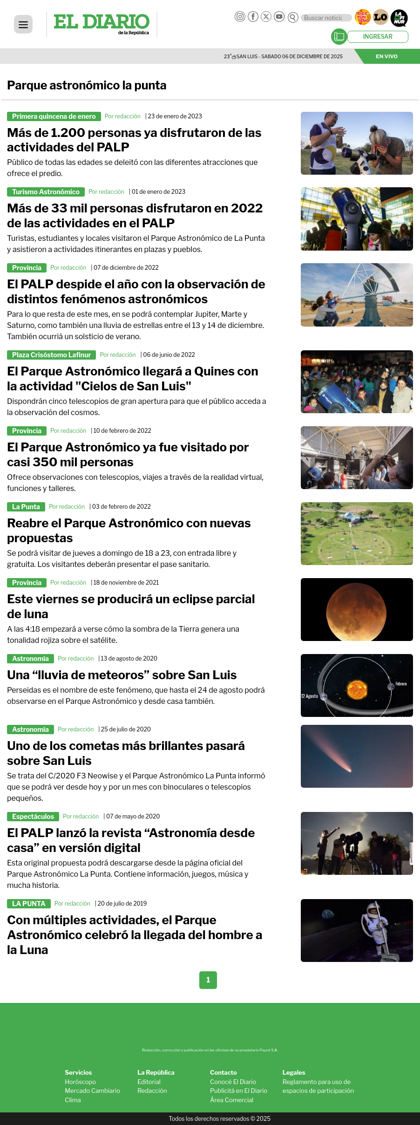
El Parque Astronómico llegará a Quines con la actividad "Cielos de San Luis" (132, 378)
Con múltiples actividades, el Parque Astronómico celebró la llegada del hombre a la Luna (135, 935)
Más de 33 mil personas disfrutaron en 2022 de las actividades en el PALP (135, 215)
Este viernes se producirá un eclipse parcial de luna (131, 606)
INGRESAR (378, 36)
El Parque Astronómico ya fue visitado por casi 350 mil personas (128, 454)
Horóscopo (80, 1081)
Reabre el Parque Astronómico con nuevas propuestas (129, 530)
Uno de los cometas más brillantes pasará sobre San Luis (126, 753)
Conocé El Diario (233, 1081)
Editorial (149, 1081)
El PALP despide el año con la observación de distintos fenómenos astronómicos (136, 291)
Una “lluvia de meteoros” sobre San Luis (122, 675)
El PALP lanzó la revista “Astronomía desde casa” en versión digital (131, 840)
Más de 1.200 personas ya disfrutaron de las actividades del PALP (134, 140)
